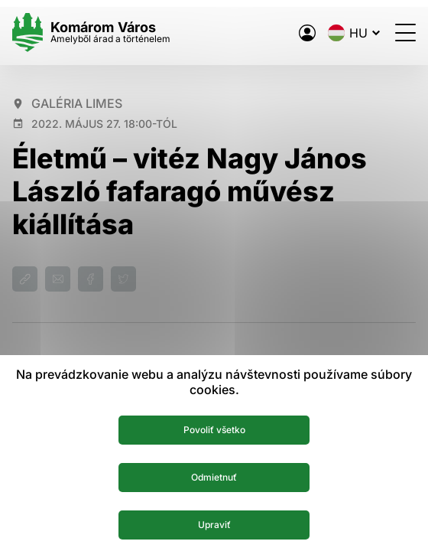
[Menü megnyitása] (405, 32)
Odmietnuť (214, 477)
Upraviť (214, 524)
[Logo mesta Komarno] (91, 32)
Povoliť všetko (214, 429)
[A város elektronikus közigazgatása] (307, 32)
